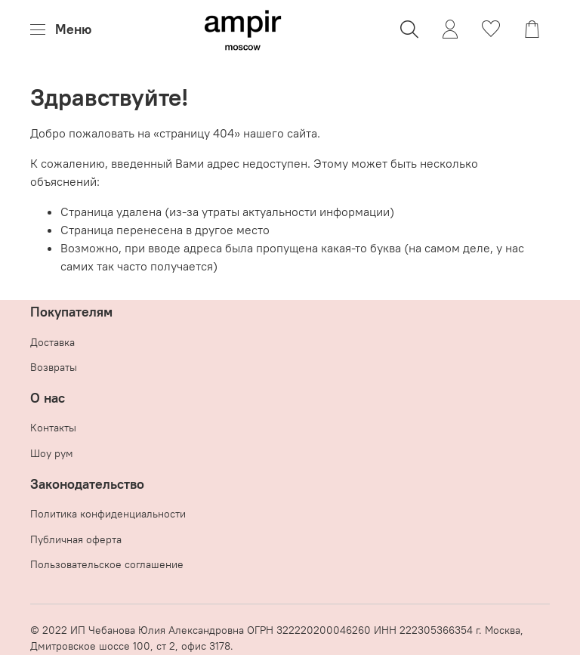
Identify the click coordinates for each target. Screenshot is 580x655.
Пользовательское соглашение (107, 564)
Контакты (53, 427)
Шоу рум (51, 453)
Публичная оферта (76, 539)
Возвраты (53, 367)
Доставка (52, 342)
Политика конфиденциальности (108, 514)
